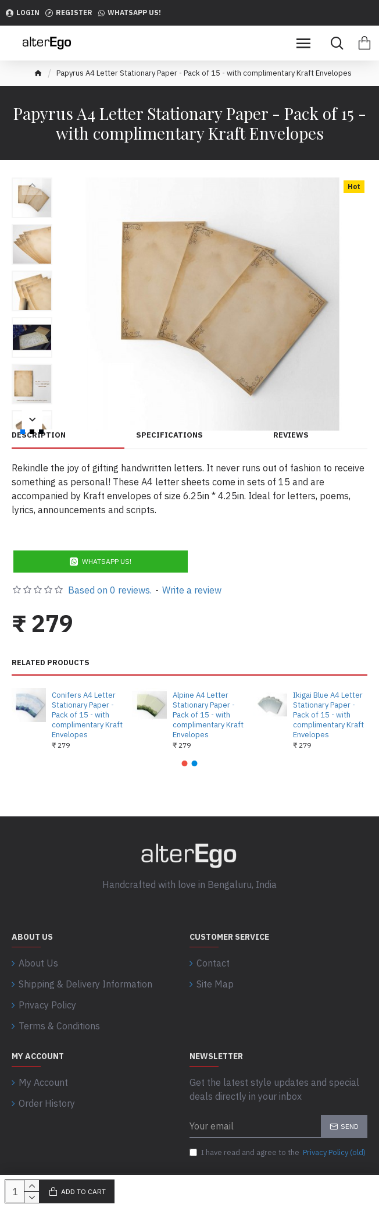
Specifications (169, 435)
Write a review (191, 590)
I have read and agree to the (278, 1153)
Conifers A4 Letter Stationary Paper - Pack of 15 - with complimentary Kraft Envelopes (87, 715)
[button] (185, 763)
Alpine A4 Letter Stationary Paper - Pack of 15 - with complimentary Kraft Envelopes (208, 715)
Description (39, 435)
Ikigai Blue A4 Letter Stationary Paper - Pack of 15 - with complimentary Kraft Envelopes (328, 715)
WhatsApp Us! (106, 561)
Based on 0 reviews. (110, 590)
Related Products (51, 662)
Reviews (291, 435)
